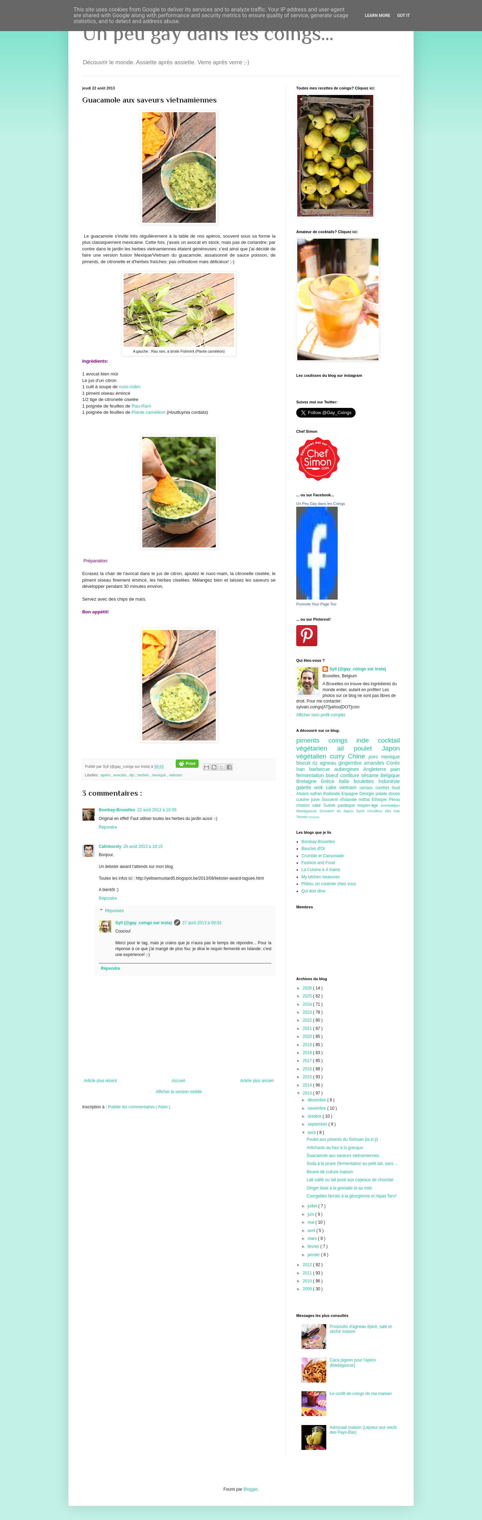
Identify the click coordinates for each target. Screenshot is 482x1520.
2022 (308, 1020)
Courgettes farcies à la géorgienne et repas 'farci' (352, 1196)
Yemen (302, 817)
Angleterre (377, 769)
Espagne (350, 793)
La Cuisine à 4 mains (320, 869)
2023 (308, 1012)
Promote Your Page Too (316, 604)
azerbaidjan (390, 805)
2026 (308, 988)
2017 (308, 1060)
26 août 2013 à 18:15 (142, 846)
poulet (368, 748)
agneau (329, 763)
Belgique (390, 775)
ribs (389, 811)
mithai (365, 799)
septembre (318, 1124)
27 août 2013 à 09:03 (201, 922)
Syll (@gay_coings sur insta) (143, 922)
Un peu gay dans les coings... (208, 33)
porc (374, 756)
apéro (106, 775)
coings (342, 740)
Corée (393, 763)
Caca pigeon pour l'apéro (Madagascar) (353, 1362)
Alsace (303, 793)
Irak (397, 811)
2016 (308, 1069)
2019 (308, 1044)
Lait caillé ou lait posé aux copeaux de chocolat (350, 1179)
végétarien (316, 748)
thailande (332, 793)
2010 (308, 1281)
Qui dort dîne (313, 891)
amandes (375, 763)
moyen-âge (368, 805)
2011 (308, 1273)
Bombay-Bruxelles (117, 809)
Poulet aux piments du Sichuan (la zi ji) (342, 1139)
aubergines (348, 769)
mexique (159, 775)
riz (316, 763)
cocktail (389, 740)
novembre (317, 1108)
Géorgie (367, 793)
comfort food (387, 787)
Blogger (250, 1489)
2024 (308, 1004)
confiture (350, 775)
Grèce (330, 781)
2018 (308, 1052)
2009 (308, 1289)
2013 (308, 1093)
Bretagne (308, 781)
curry (339, 756)
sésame (370, 775)
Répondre (108, 827)
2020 (308, 1036)
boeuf (333, 775)
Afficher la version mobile (179, 1091)
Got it (403, 15)
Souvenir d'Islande (340, 799)
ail (345, 748)
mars (313, 1238)
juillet (313, 1206)
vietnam (175, 775)
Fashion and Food (318, 862)
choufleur (376, 811)
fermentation (311, 775)
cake (332, 787)
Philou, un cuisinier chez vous (328, 883)
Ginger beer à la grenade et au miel (339, 1188)
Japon (391, 748)
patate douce (388, 793)
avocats (120, 775)
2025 (308, 996)
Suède (330, 805)
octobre (315, 1116)
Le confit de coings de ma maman (361, 1393)
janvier (314, 1254)
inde (367, 740)
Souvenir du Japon (337, 811)
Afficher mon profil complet (320, 715)
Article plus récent (100, 1080)
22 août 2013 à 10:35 (156, 809)
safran (316, 793)
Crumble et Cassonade (322, 855)
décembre (317, 1100)
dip (132, 775)
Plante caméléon (148, 412)
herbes (143, 775)
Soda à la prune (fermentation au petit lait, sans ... (352, 1163)
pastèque (347, 805)
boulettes (366, 781)
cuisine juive (309, 799)
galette (305, 787)
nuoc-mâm (129, 386)
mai (312, 1222)
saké (318, 805)
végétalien (313, 756)
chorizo (304, 805)
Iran (302, 769)
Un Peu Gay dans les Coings (320, 503)
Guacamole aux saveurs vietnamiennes (343, 1155)
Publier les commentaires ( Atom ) (139, 1107)
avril (312, 1230)
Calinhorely (110, 846)
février (314, 1246)
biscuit (304, 763)
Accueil (178, 1080)
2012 (308, 1264)
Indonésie (389, 781)
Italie (346, 781)
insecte (314, 817)
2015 (308, 1076)
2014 (308, 1085)
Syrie (361, 811)
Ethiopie (380, 799)
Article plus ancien (257, 1080)
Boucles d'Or (313, 848)
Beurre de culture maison (330, 1171)
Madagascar (307, 811)
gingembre (351, 763)
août (312, 1132)
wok (320, 787)
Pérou (394, 799)
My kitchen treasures (320, 876)
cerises (367, 787)
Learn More (378, 15)
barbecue (321, 769)
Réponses (114, 910)
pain (395, 769)
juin (311, 1214)
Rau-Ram (141, 406)
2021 (308, 1028)
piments (312, 740)
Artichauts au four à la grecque (335, 1147)
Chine (358, 756)
